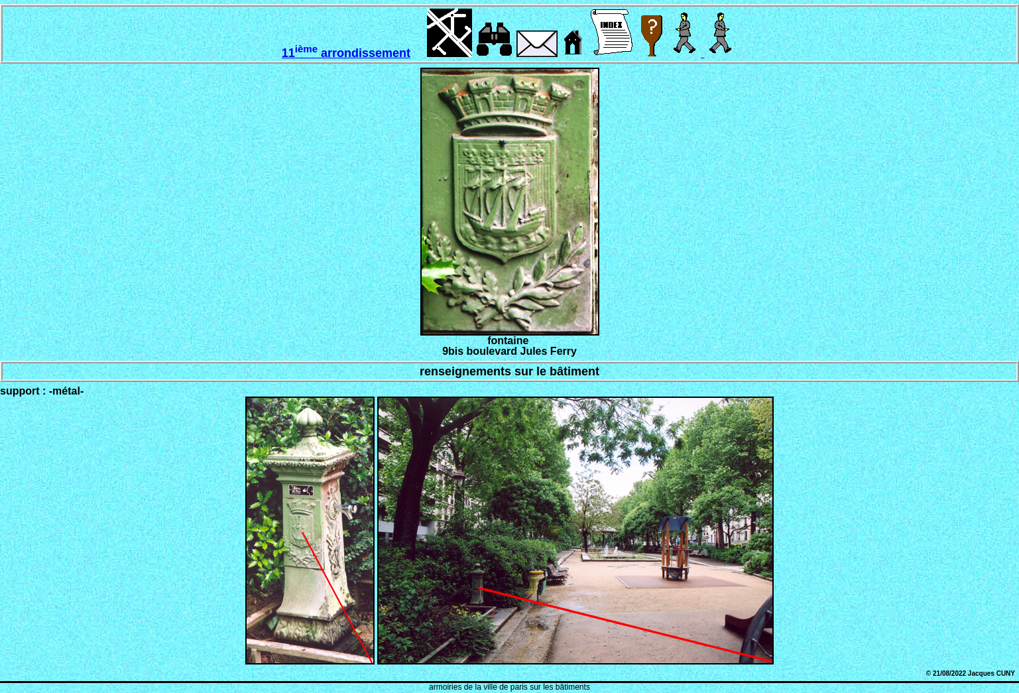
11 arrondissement (346, 53)
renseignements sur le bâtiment (509, 371)
